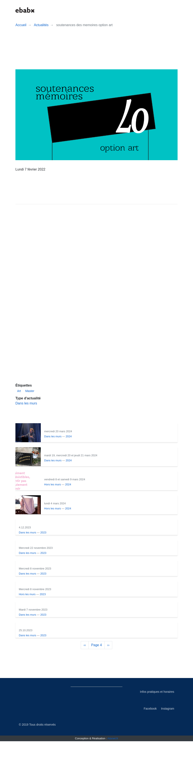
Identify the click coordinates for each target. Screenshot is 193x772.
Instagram (167, 739)
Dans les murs (26, 413)
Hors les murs (52, 494)
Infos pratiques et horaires (157, 722)
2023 (69, 542)
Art (19, 401)
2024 (69, 446)
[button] (138, 10)
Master (29, 401)
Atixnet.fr (112, 769)
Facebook (150, 739)
